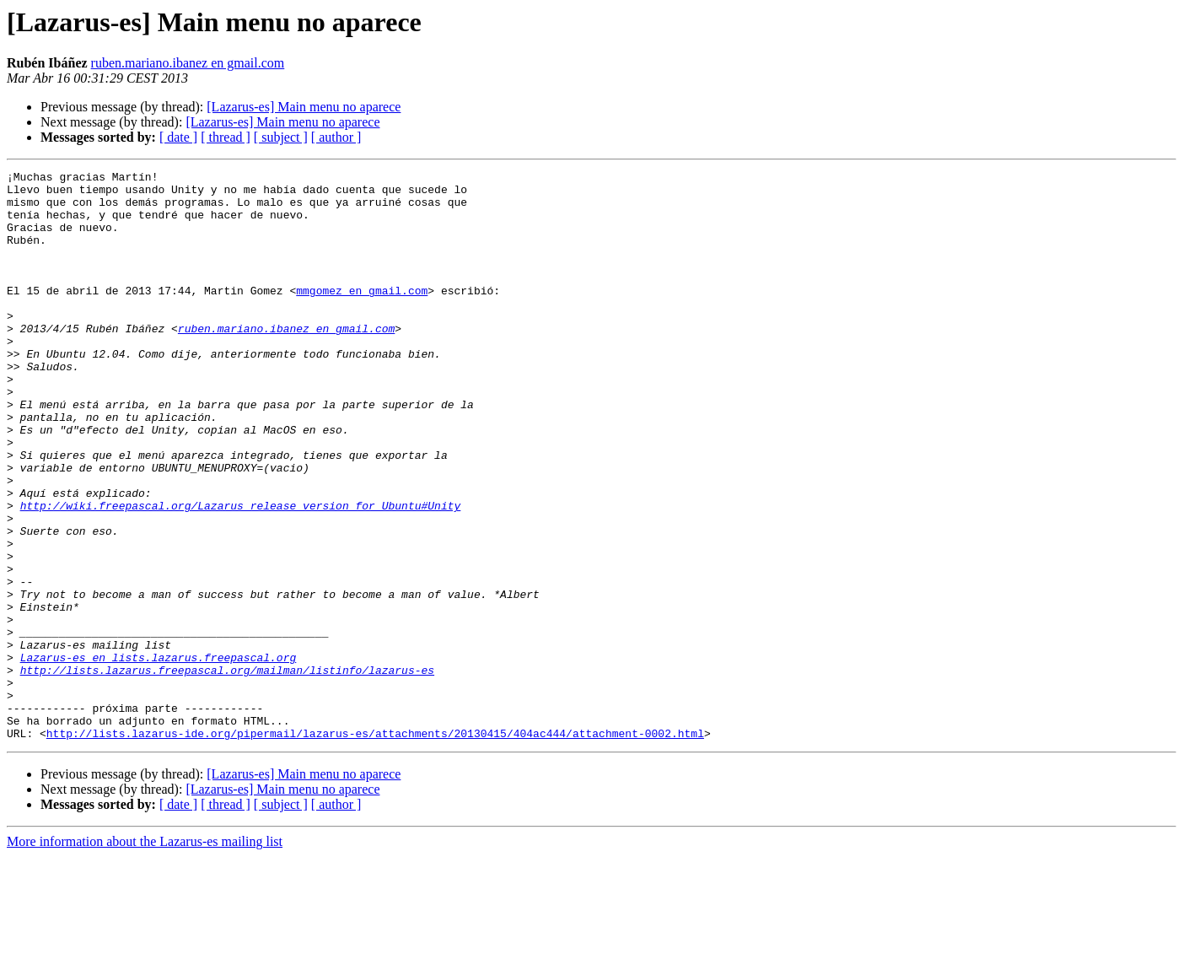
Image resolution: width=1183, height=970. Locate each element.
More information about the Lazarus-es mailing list (144, 955)
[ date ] (178, 137)
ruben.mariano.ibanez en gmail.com (188, 63)
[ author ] (336, 137)
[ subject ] (281, 137)
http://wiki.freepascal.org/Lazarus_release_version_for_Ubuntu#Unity (240, 573)
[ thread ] (225, 137)
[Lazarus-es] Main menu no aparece (304, 107)
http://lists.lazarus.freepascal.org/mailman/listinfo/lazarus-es (227, 771)
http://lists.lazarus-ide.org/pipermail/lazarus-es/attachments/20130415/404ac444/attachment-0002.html (375, 846)
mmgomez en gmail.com (361, 315)
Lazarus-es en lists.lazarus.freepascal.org (158, 755)
